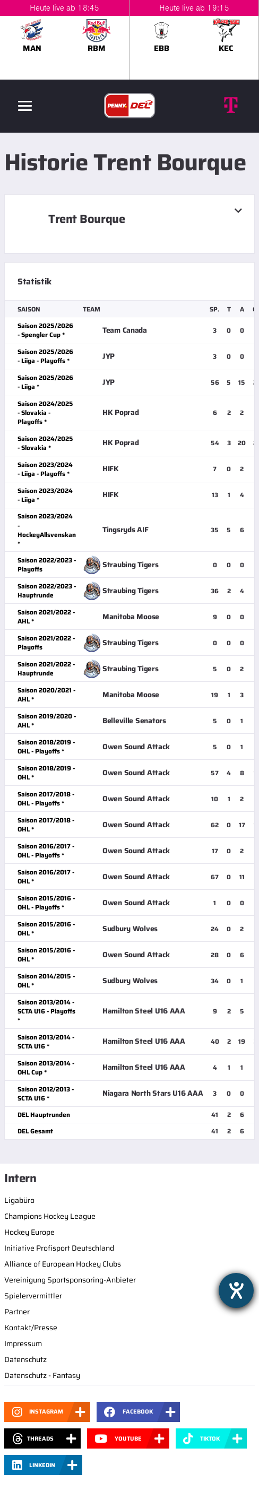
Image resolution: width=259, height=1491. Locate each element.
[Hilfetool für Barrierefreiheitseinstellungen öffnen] (236, 1290)
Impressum (23, 1343)
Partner (17, 1311)
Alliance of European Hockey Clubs (62, 1264)
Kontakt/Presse (30, 1327)
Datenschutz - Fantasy (42, 1375)
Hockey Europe (29, 1232)
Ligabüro (19, 1200)
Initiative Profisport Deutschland (59, 1248)
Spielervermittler (33, 1296)
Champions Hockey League (50, 1216)
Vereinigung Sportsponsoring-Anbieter (70, 1280)
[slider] (129, 40)
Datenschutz (25, 1359)
